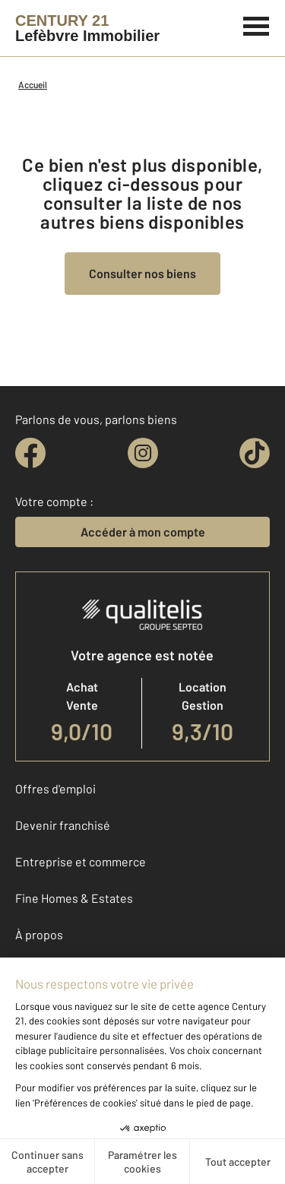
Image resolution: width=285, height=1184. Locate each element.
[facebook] (30, 453)
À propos (39, 934)
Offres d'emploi (55, 788)
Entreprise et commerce (80, 861)
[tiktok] (254, 453)
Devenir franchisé (62, 825)
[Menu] (256, 24)
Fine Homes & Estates (74, 898)
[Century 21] (87, 28)
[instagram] (143, 453)
